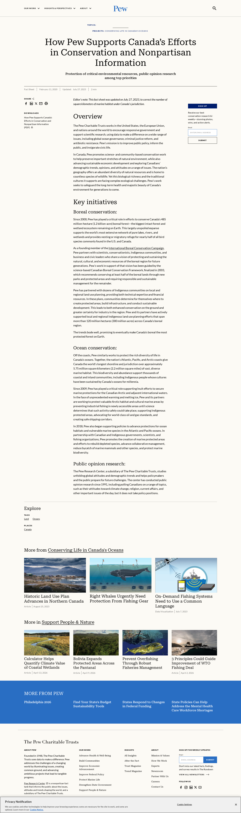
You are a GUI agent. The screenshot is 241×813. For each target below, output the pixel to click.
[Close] (235, 804)
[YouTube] (200, 787)
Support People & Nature (68, 621)
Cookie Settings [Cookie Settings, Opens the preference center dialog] (184, 804)
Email (190, 127)
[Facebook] (181, 787)
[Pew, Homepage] (120, 8)
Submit (202, 140)
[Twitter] (195, 787)
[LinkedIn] (191, 787)
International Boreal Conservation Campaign (136, 248)
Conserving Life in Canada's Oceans (85, 549)
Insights (129, 749)
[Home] (51, 741)
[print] (46, 103)
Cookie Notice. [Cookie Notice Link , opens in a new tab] (37, 809)
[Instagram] (186, 787)
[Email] (202, 132)
